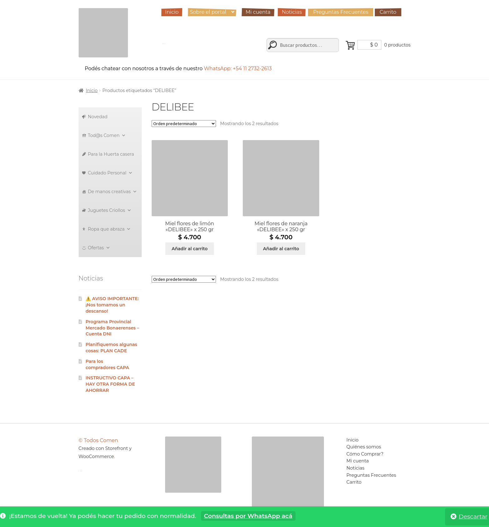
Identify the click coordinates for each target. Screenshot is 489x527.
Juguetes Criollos (109, 210)
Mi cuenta (258, 12)
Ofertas (99, 247)
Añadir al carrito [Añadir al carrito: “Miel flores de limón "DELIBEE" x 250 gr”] (190, 248)
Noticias (292, 12)
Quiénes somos (363, 447)
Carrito (388, 12)
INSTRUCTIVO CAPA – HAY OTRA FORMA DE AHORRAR (110, 384)
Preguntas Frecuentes (340, 12)
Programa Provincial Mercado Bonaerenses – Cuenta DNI (112, 328)
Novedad (98, 117)
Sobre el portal (208, 12)
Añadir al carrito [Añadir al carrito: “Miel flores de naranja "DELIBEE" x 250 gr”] (281, 248)
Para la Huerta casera (111, 154)
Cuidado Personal (110, 172)
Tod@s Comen (107, 135)
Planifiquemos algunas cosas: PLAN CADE (111, 348)
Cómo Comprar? (365, 454)
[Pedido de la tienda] (184, 123)
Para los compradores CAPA (107, 364)
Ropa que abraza (109, 229)
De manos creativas (112, 191)
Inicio (171, 12)
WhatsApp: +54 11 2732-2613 (238, 68)
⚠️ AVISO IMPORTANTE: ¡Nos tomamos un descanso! (112, 305)
